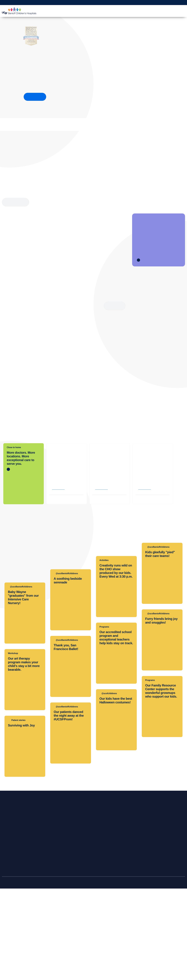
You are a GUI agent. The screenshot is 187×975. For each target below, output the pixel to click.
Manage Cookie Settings (140, 965)
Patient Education (127, 11)
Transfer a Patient (49, 913)
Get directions (58, 586)
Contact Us (82, 913)
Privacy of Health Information (90, 940)
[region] (93, 965)
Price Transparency (13, 940)
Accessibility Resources (88, 929)
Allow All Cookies (118, 965)
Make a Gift (166, 2)
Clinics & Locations (76, 11)
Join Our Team (157, 919)
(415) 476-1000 (102, 574)
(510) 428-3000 (59, 574)
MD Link (44, 919)
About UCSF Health (86, 951)
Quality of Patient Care (87, 935)
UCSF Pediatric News (87, 945)
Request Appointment (122, 2)
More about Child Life (15, 202)
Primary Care (10, 919)
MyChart (136, 2)
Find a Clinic (9, 913)
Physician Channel (49, 924)
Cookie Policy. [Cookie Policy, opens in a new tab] (89, 972)
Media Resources (85, 924)
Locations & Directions (14, 935)
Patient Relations (85, 919)
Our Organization (85, 908)
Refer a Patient (179, 2)
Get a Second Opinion (150, 2)
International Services (14, 929)
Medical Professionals (150, 11)
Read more (114, 305)
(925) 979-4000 (145, 574)
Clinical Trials (120, 908)
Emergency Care (11, 924)
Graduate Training (122, 919)
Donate (153, 908)
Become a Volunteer (159, 913)
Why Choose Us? (172, 11)
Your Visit (110, 11)
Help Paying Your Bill (13, 945)
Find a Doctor (95, 11)
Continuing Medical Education (128, 913)
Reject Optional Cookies (165, 965)
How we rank (35, 96)
